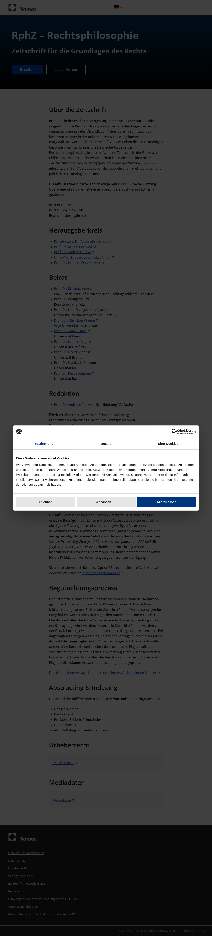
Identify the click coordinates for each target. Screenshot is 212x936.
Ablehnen (45, 502)
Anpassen (106, 502)
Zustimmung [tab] (44, 443)
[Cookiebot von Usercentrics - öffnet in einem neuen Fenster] (178, 432)
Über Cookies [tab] (168, 443)
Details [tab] (106, 443)
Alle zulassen (166, 502)
